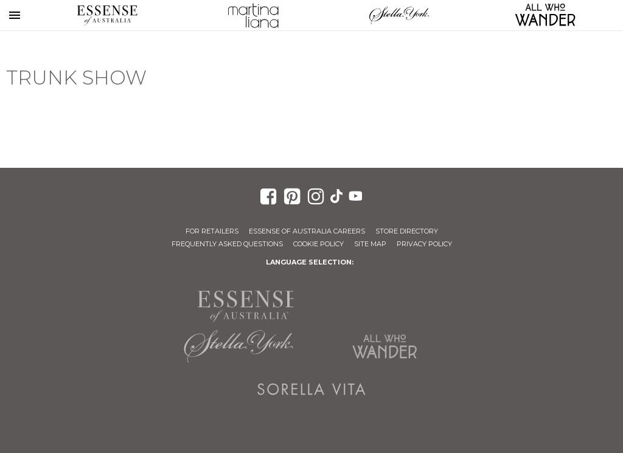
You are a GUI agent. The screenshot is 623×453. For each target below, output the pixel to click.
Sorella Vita (311, 389)
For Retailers (212, 231)
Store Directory (406, 231)
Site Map (370, 244)
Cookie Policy (318, 244)
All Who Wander (384, 346)
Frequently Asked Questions (227, 244)
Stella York (399, 15)
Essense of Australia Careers (307, 231)
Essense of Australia (107, 15)
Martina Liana (253, 15)
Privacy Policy (424, 244)
